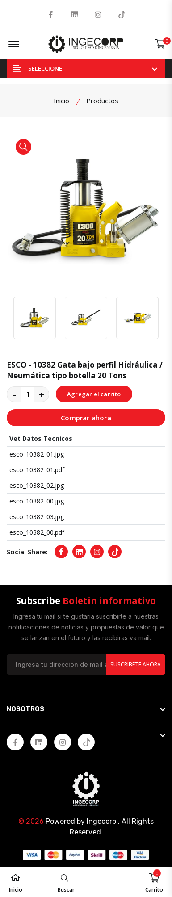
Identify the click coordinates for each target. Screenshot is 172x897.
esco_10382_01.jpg (36, 454)
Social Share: (27, 551)
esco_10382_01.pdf (36, 469)
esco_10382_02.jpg (36, 485)
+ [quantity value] (41, 394)
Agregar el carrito (94, 394)
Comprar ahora (86, 417)
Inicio (61, 100)
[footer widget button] (86, 709)
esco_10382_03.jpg (36, 516)
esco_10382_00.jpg (36, 501)
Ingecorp (101, 821)
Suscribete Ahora (135, 664)
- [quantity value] (15, 394)
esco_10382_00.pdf (36, 532)
